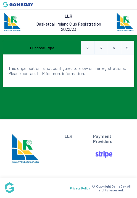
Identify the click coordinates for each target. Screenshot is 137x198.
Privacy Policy (80, 188)
